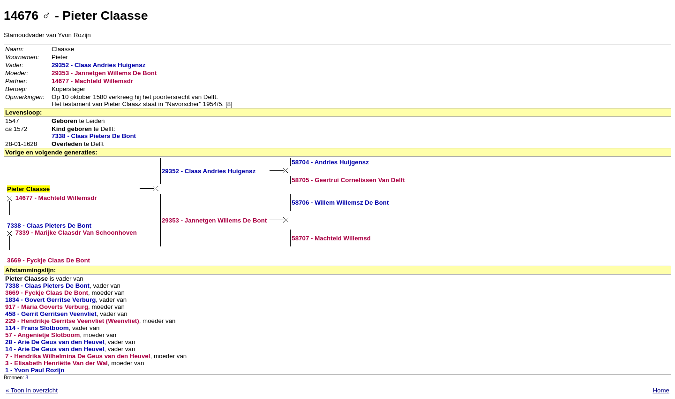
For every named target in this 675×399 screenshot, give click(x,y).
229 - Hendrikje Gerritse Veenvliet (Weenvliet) (72, 320)
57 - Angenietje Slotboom (42, 334)
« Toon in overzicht (32, 390)
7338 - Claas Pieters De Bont (94, 135)
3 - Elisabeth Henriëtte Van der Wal (56, 363)
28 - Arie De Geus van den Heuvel (54, 341)
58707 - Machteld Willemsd (331, 238)
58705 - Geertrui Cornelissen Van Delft (348, 180)
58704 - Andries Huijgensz (330, 162)
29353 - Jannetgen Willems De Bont (104, 73)
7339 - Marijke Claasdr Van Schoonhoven (76, 232)
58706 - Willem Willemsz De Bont (340, 202)
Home (660, 390)
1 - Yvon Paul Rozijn (34, 370)
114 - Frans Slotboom (37, 327)
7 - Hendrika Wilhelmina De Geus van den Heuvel (77, 356)
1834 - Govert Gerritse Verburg (50, 299)
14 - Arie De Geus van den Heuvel (54, 349)
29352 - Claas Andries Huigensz (98, 65)
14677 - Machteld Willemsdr (92, 80)
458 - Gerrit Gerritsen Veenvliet (51, 313)
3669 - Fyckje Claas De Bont (48, 260)
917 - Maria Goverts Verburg (46, 306)
